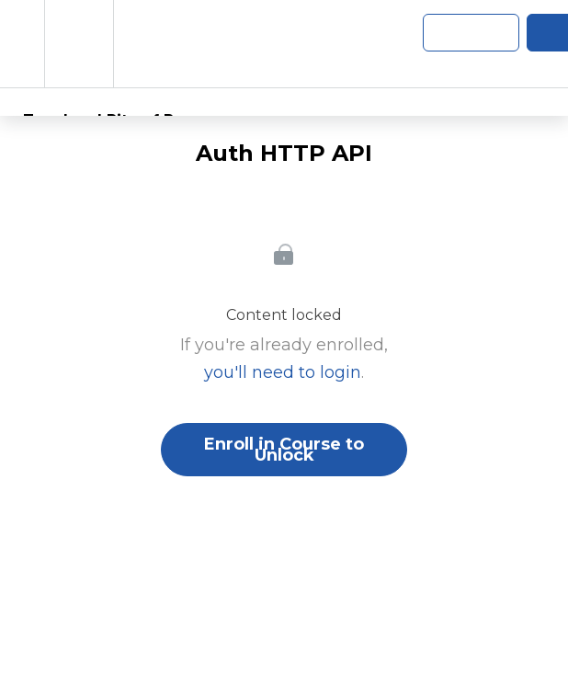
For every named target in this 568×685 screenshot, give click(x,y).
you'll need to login (282, 372)
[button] (22, 43)
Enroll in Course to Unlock (284, 449)
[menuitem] (78, 43)
